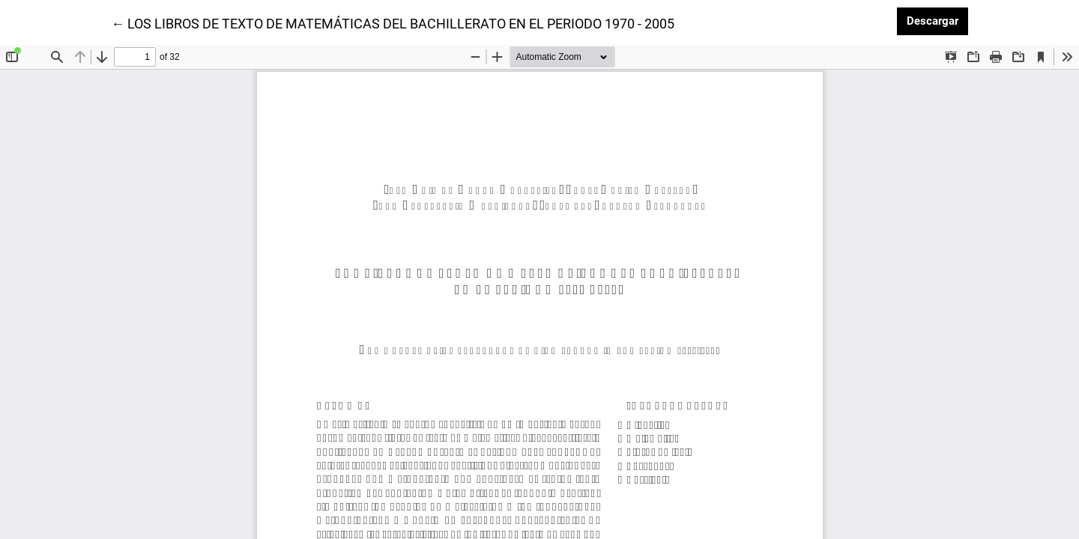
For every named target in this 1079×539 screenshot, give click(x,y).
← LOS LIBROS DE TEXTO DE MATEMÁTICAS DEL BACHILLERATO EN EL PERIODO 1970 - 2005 (392, 22)
